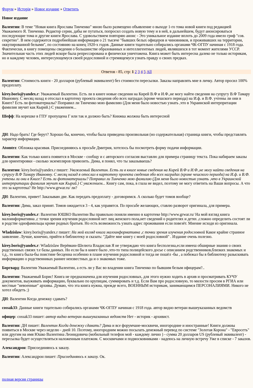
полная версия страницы (22, 379)
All (149, 72)
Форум (7, 9)
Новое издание (47, 9)
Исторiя (23, 9)
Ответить (71, 9)
